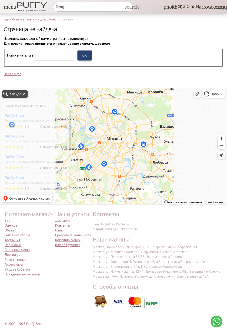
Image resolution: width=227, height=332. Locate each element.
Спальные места (17, 250)
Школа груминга (67, 245)
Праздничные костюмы (22, 274)
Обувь (9, 230)
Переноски (13, 245)
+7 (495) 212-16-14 (114, 224)
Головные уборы (17, 235)
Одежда (11, 225)
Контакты (62, 225)
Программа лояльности (73, 235)
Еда (7, 220)
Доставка (62, 220)
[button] (7, 7)
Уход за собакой (17, 269)
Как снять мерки (67, 240)
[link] (211, 7)
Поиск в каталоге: (20, 55)
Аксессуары (14, 264)
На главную (12, 74)
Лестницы (12, 255)
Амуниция (12, 240)
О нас (59, 230)
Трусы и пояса (15, 260)
